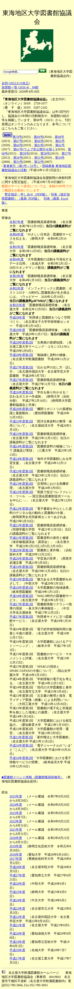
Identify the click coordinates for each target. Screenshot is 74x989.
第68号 (59, 137)
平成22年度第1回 (21, 492)
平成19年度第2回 (21, 579)
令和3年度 (16, 276)
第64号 (18, 145)
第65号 (60, 141)
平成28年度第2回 (21, 342)
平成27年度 (17, 875)
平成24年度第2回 (21, 446)
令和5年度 (16, 247)
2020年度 (15, 838)
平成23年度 (17, 908)
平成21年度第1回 (21, 525)
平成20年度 (17, 933)
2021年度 (15, 829)
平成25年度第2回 (21, 421)
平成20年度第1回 (21, 550)
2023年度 (15, 813)
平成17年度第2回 (21, 616)
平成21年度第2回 (21, 537)
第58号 (45, 153)
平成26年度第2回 (21, 392)
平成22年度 (17, 917)
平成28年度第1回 (21, 355)
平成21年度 (17, 925)
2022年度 (15, 821)
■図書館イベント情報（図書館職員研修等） (33, 777)
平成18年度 (17, 950)
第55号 (39, 157)
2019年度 (15, 846)
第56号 (18, 157)
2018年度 (15, 854)
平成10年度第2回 (21, 758)
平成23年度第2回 (21, 483)
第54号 (60, 157)
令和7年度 (16, 222)
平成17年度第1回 (21, 604)
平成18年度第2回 (21, 596)
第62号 (60, 145)
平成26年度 (17, 883)
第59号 (24, 153)
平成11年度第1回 (21, 737)
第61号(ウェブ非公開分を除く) (34, 149)
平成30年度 (17, 317)
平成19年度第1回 (21, 567)
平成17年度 (17, 958)
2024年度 (15, 804)
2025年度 (15, 796)
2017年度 (15, 858)
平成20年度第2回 (21, 558)
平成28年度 (17, 867)
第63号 (39, 145)
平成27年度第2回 (21, 367)
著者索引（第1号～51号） (21, 166)
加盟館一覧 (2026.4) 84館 (20, 87)
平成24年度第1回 (21, 458)
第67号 (18, 141)
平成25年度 (17, 892)
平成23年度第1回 (21, 471)
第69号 (38, 137)
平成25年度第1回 (21, 434)
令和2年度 (16, 288)
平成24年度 (17, 900)
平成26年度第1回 (21, 409)
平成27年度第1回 (21, 380)
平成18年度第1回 (21, 587)
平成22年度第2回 (21, 508)
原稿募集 (48, 166)
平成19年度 (17, 941)
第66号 (39, 141)
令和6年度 (16, 234)
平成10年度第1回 (21, 745)
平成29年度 (17, 330)
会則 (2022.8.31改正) (16, 83)
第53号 (18, 161)
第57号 (66, 153)
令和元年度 (17, 305)
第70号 (17, 137)
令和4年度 (16, 259)
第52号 (39, 161)
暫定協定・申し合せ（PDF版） (26, 194)
